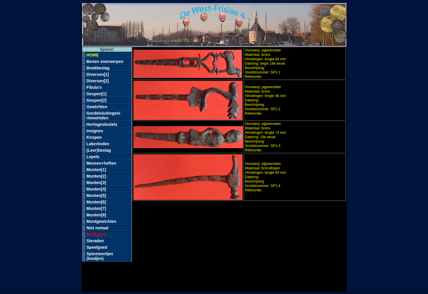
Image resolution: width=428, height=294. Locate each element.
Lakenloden (97, 143)
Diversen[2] (97, 80)
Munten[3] (96, 182)
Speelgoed (96, 247)
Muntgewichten (101, 221)
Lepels (92, 156)
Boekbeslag (98, 68)
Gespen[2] (96, 100)
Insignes (94, 130)
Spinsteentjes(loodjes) (99, 256)
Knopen (94, 137)
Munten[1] (96, 169)
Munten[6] (96, 202)
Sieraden (95, 240)
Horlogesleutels (101, 124)
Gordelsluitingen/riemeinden (103, 115)
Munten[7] (96, 208)
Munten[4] (96, 189)
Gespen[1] (96, 93)
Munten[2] (96, 176)
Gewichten (96, 106)
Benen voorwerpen (104, 61)
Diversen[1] (97, 74)
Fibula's (94, 87)
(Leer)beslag (98, 150)
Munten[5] (96, 195)
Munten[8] (96, 215)
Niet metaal (97, 227)
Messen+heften (101, 163)
